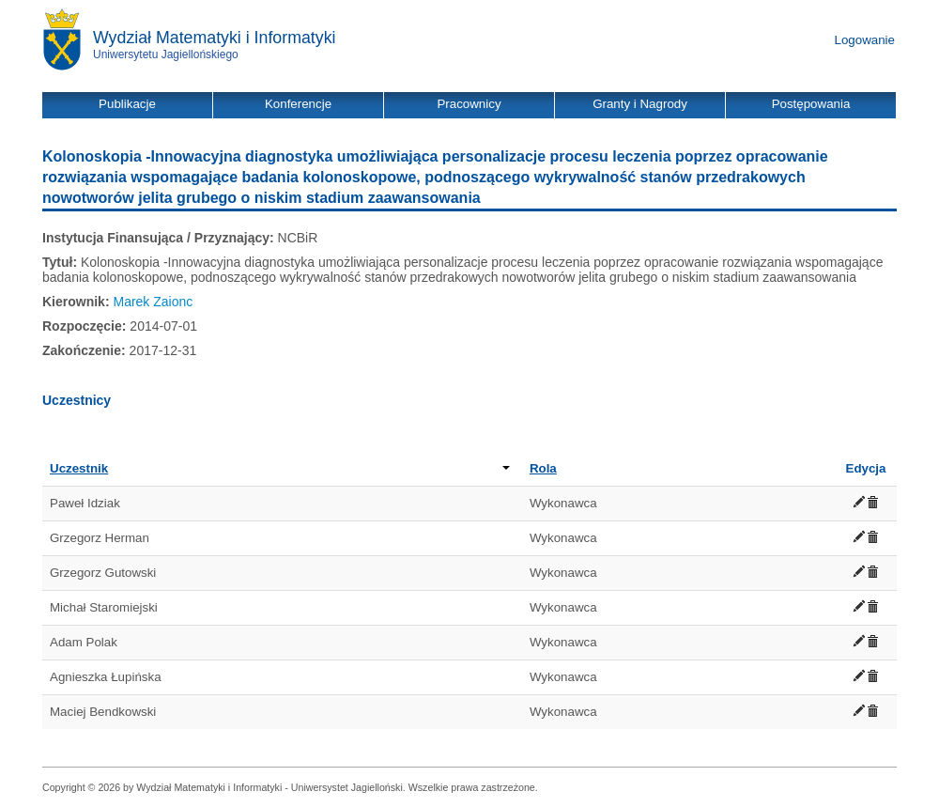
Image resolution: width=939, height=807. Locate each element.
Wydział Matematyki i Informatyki (214, 37)
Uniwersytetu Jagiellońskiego (166, 54)
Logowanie (865, 40)
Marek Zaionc (152, 301)
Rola (543, 468)
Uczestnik (280, 468)
